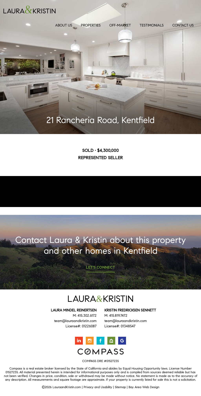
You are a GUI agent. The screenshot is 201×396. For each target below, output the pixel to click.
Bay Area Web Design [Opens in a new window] (144, 387)
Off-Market (120, 25)
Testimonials (152, 25)
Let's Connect (100, 267)
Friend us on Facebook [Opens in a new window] (100, 341)
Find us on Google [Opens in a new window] (122, 341)
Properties (91, 25)
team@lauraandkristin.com (75, 321)
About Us (63, 25)
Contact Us (183, 25)
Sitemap (120, 387)
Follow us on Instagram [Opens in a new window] (90, 341)
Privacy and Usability (98, 387)
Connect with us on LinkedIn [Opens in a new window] (79, 341)
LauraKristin (43, 9)
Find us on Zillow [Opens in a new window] (111, 341)
